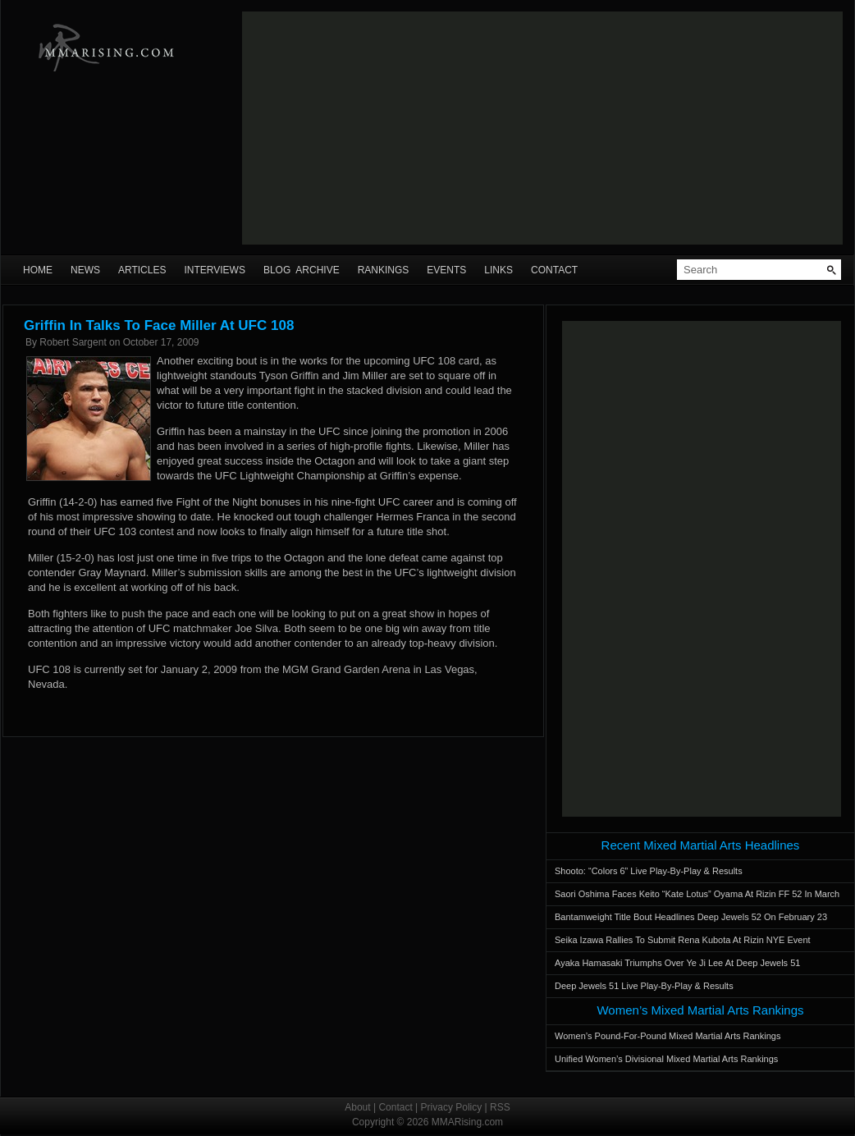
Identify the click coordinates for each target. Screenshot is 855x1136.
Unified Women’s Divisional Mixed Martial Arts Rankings (666, 1059)
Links (498, 270)
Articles (142, 270)
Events (446, 270)
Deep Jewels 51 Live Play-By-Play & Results (644, 986)
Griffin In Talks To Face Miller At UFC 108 (159, 325)
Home (38, 270)
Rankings (383, 270)
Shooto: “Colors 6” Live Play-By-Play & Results (649, 871)
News (85, 270)
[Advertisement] (455, 128)
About (357, 1107)
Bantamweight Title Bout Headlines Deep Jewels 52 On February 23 (691, 917)
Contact (554, 270)
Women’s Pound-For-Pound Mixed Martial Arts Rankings (667, 1036)
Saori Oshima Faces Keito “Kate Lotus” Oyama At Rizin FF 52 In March (697, 894)
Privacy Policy (451, 1107)
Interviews (214, 270)
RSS (500, 1107)
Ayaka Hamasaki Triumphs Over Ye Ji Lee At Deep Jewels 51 (677, 963)
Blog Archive (301, 270)
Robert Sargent (72, 342)
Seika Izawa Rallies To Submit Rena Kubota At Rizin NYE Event (683, 940)
